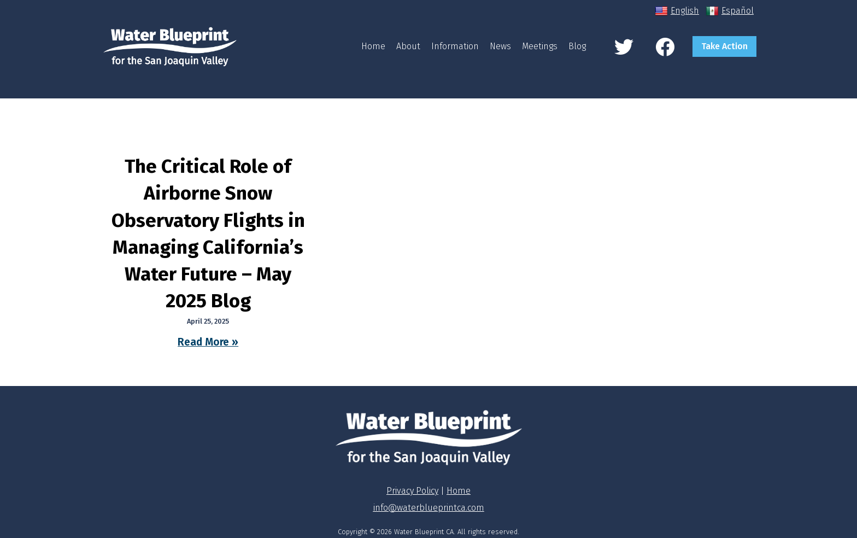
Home (373, 46)
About (408, 46)
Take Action (724, 46)
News (500, 46)
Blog (577, 46)
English (677, 10)
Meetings (539, 46)
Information (455, 46)
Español (730, 10)
